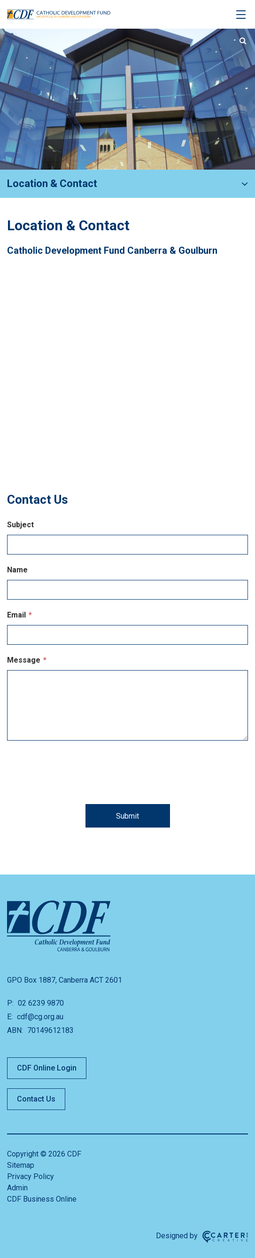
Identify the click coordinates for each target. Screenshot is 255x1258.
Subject (20, 524)
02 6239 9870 (40, 1003)
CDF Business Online (42, 1199)
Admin (17, 1187)
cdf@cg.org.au (39, 1016)
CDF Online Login (47, 1067)
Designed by (177, 1235)
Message (26, 660)
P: (10, 1003)
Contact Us (36, 1098)
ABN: (15, 1030)
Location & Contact (52, 183)
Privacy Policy (30, 1176)
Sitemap (20, 1165)
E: (10, 1016)
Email (19, 614)
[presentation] (127, 775)
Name (17, 569)
